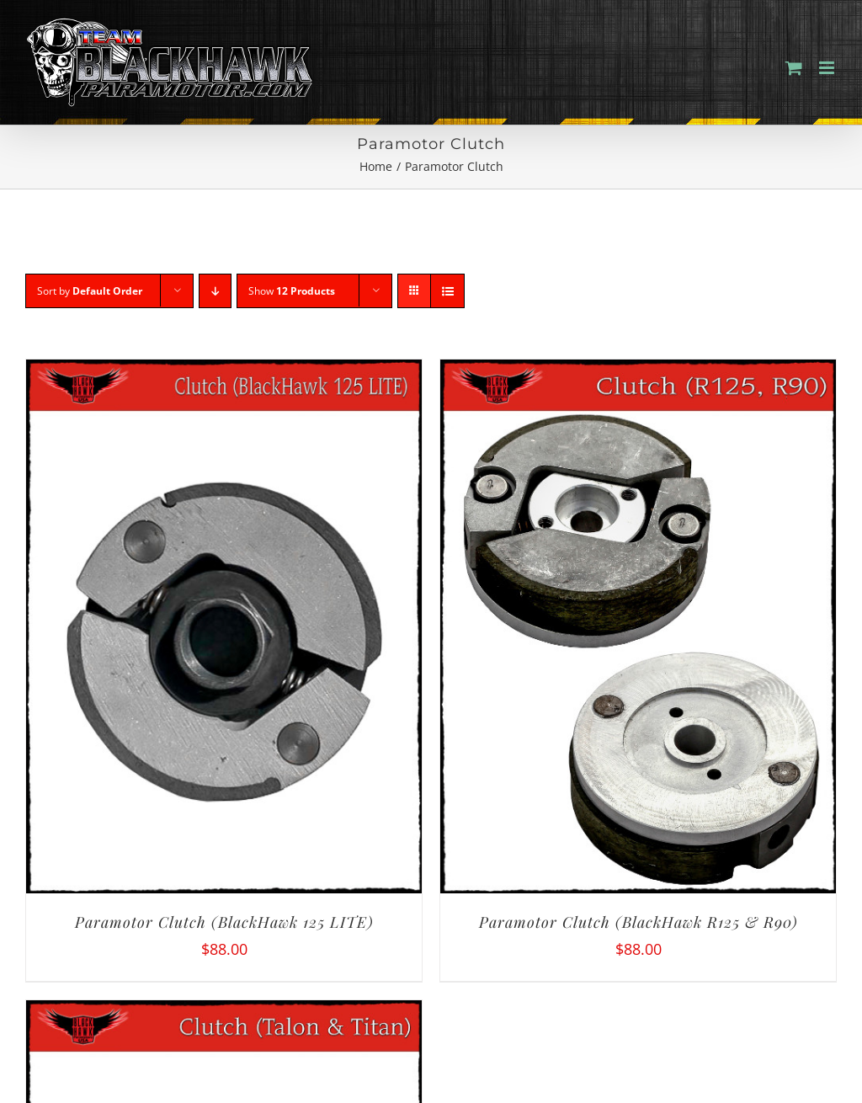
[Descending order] (215, 291)
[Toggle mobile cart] (793, 68)
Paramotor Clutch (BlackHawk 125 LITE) (224, 922)
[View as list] (447, 290)
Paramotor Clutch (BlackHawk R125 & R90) (638, 922)
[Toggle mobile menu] (828, 68)
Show (291, 291)
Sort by (89, 291)
